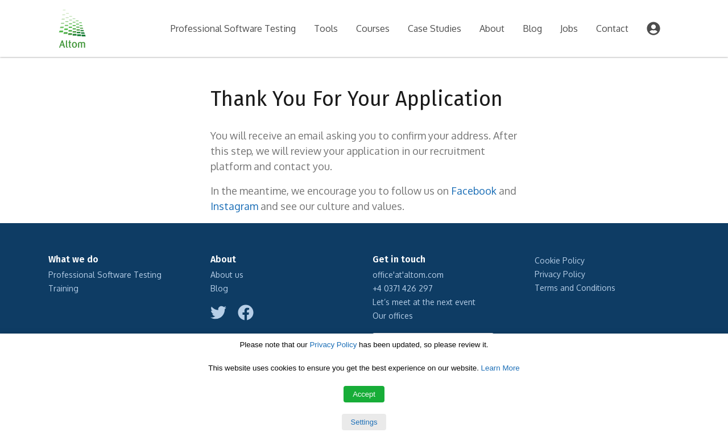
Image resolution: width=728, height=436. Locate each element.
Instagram (234, 206)
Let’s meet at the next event (424, 302)
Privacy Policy (560, 274)
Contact (612, 28)
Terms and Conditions (575, 288)
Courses (373, 28)
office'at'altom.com (408, 274)
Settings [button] (364, 422)
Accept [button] (364, 394)
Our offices (393, 315)
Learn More (500, 368)
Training (63, 288)
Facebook (474, 190)
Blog (532, 28)
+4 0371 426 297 (403, 288)
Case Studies (434, 28)
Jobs (569, 28)
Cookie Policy (560, 260)
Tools (326, 28)
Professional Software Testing (233, 28)
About (491, 28)
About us (226, 274)
